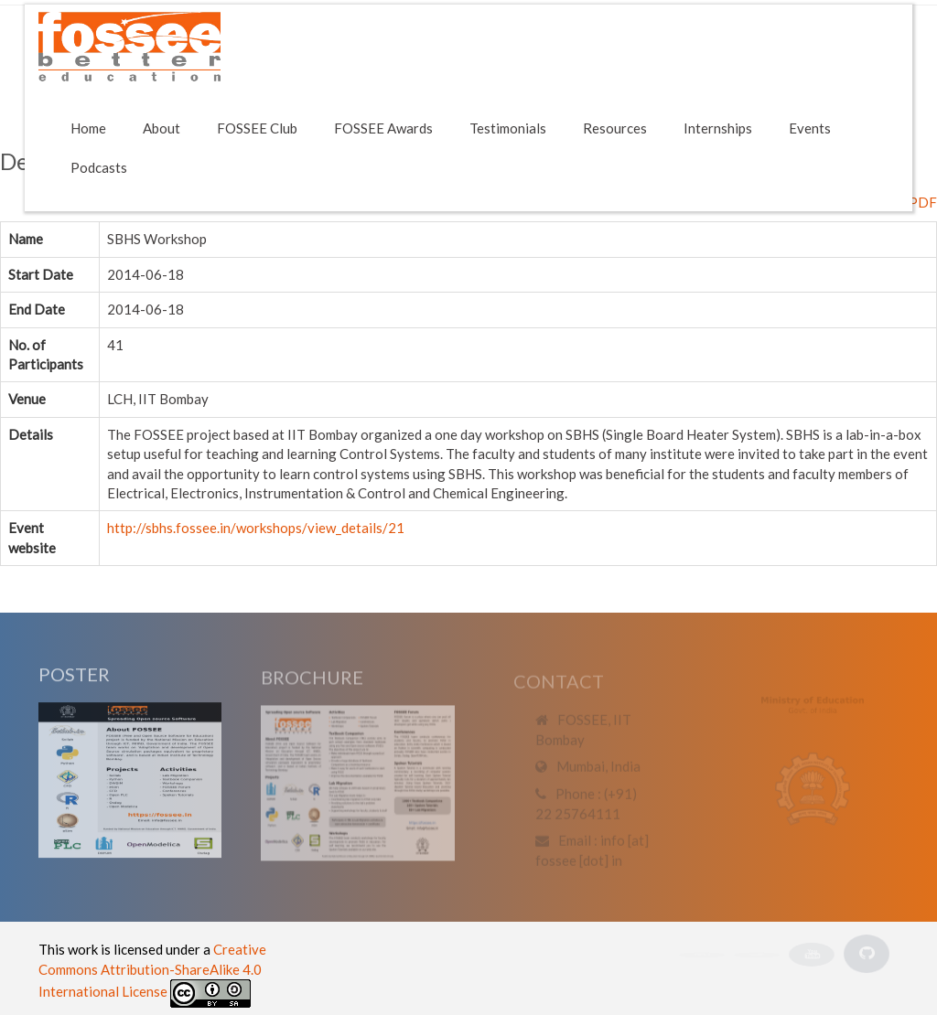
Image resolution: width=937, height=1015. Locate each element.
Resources (615, 128)
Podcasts (98, 167)
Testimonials (507, 128)
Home (88, 128)
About (161, 128)
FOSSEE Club (257, 128)
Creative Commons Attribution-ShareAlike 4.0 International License (152, 970)
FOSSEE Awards (383, 128)
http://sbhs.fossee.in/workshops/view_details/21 (255, 527)
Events (810, 128)
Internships (718, 128)
